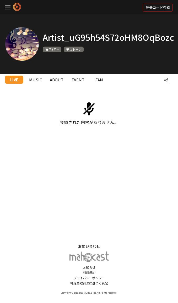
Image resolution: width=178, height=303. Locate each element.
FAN (99, 79)
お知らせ (89, 267)
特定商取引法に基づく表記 (89, 283)
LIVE (14, 79)
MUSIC (35, 79)
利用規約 (89, 272)
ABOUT (56, 79)
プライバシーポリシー (89, 278)
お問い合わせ (89, 246)
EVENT (78, 79)
